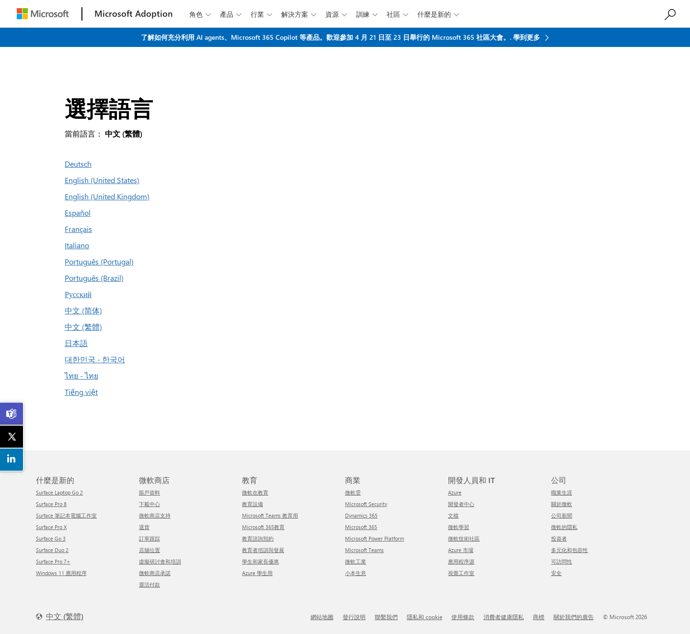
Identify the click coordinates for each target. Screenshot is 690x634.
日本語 (76, 343)
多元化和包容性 (569, 549)
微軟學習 (458, 526)
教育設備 (252, 503)
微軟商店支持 (155, 515)
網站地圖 (322, 617)
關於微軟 (561, 503)
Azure (454, 492)
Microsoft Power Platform (374, 538)
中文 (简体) (83, 310)
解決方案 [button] (299, 14)
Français (78, 229)
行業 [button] (262, 14)
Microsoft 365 (361, 526)
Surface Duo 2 (52, 549)
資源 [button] (337, 14)
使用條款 (462, 617)
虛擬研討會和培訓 (160, 561)
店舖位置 (149, 549)
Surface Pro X (51, 526)
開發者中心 (461, 503)
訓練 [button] (368, 14)
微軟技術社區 (464, 538)
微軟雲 (353, 492)
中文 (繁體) (83, 327)
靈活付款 (149, 584)
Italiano (77, 245)
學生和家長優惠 (260, 561)
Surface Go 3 (51, 538)
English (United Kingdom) (107, 196)
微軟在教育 (255, 492)
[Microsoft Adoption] (133, 13)
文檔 (453, 515)
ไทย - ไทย (81, 375)
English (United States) (102, 180)
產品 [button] (231, 14)
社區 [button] (398, 14)
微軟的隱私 (564, 526)
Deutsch (78, 164)
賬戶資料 (149, 492)
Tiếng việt (81, 392)
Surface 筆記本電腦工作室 (66, 515)
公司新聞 (561, 515)
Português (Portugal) (99, 261)
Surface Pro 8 (51, 503)
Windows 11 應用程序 (61, 572)
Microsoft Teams (364, 549)
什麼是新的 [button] (439, 14)
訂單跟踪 (149, 538)
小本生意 (355, 572)
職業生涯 (561, 492)
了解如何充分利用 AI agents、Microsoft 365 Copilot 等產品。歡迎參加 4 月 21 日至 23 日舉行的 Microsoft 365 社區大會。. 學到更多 (341, 37)
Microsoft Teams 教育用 (270, 515)
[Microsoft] (43, 13)
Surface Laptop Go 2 (59, 492)
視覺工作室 (461, 572)
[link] (12, 414)
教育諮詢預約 (258, 538)
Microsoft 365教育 (263, 526)
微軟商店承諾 (155, 572)
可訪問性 (561, 561)
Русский (78, 294)
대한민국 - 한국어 (95, 359)
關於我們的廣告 (573, 617)
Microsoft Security (366, 503)
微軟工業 (355, 561)
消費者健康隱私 (503, 617)
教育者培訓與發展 (263, 549)
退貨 (144, 526)
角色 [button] (201, 14)
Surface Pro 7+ (53, 561)
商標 (538, 617)
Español (78, 212)
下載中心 (149, 503)
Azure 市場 (460, 549)
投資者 (559, 538)
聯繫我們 (386, 617)
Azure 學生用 (257, 572)
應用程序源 (461, 561)
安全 (556, 572)
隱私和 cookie (424, 617)
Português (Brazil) (94, 278)
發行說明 (354, 617)
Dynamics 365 (361, 515)
